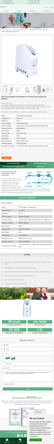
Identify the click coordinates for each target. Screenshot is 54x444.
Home (6, 11)
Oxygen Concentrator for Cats (10, 31)
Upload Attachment (28, 384)
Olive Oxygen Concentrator (20, 30)
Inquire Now (7, 157)
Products (18, 11)
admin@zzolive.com (8, 3)
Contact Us (46, 11)
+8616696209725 (7, 1)
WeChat (20, 442)
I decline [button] (38, 440)
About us (32, 11)
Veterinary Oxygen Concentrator (38, 30)
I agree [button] (32, 440)
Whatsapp (7, 442)
